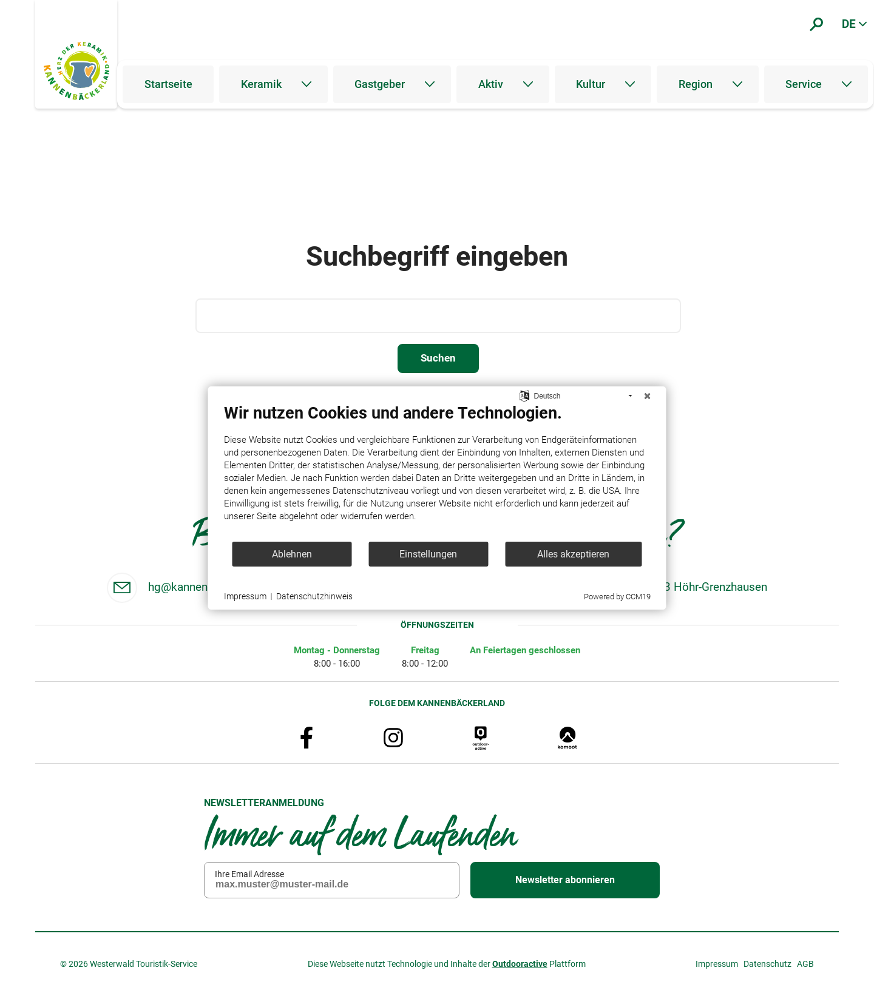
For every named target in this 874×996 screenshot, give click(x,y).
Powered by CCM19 (617, 596)
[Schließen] (648, 396)
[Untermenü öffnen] (306, 84)
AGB (805, 964)
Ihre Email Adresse (249, 873)
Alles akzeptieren (573, 554)
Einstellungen (428, 554)
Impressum (717, 964)
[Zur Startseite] (76, 71)
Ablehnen (292, 554)
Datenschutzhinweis (314, 596)
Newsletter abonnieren (564, 880)
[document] (437, 472)
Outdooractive (519, 964)
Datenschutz (767, 964)
